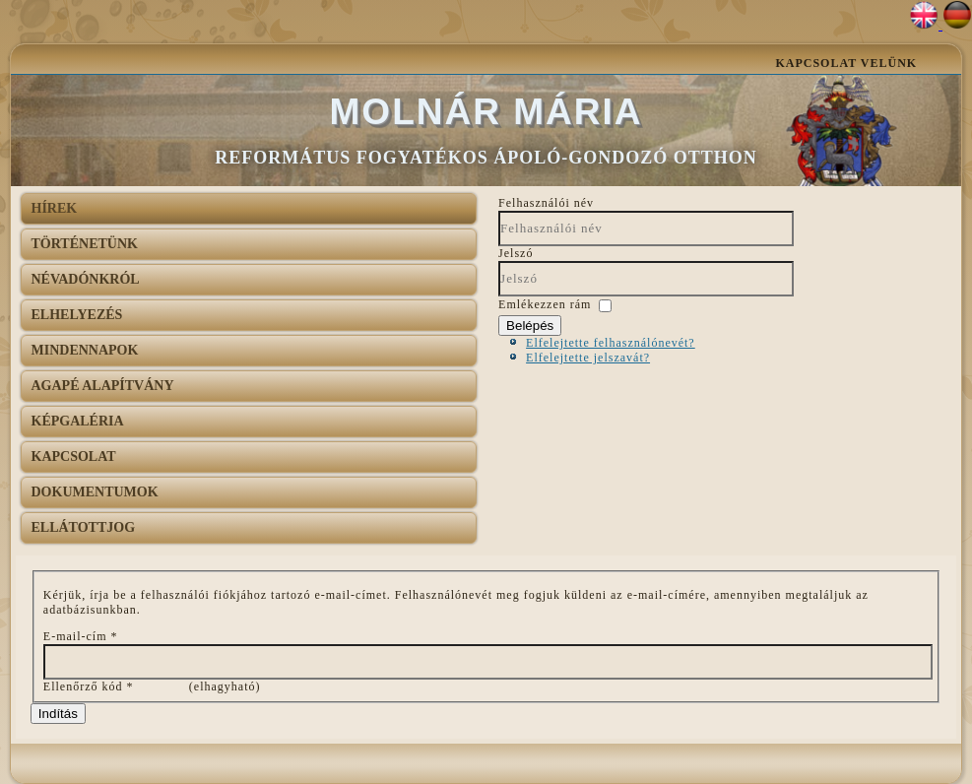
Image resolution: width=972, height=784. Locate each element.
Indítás (58, 713)
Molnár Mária (486, 112)
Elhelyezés (77, 314)
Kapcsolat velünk (846, 63)
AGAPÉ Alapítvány (103, 385)
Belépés (529, 325)
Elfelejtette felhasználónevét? (610, 343)
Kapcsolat (74, 456)
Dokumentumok (95, 492)
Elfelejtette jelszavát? (588, 357)
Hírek (55, 208)
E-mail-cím (80, 636)
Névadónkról (86, 279)
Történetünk (85, 243)
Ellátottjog (84, 527)
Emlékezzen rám (544, 304)
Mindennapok (85, 350)
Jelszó (515, 253)
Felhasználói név (546, 203)
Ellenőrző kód (88, 686)
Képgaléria (78, 421)
